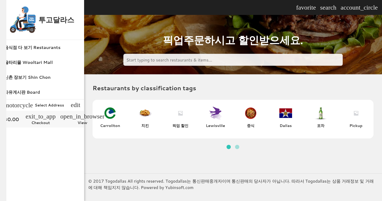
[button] (229, 147)
